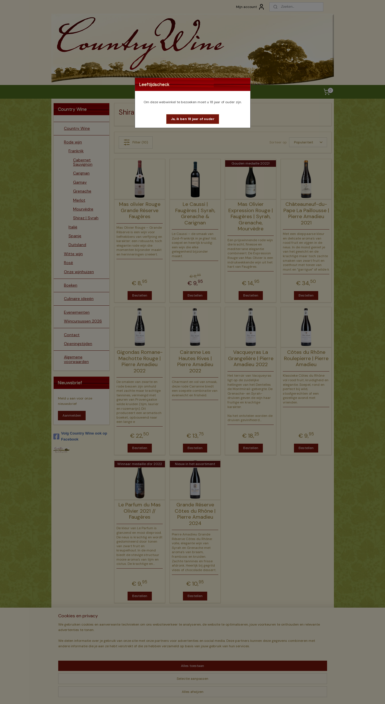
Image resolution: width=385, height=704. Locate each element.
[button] (192, 119)
